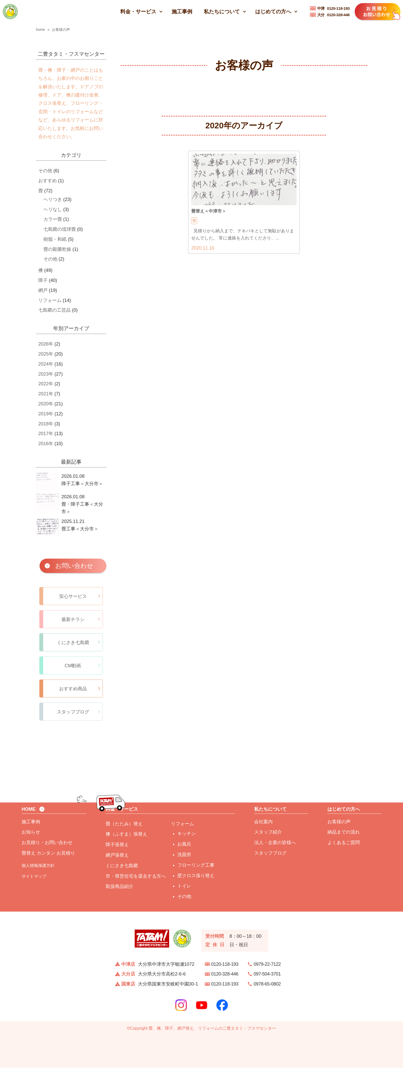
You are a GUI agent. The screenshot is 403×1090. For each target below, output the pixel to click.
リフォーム (49, 300)
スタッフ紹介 (268, 854)
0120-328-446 (333, 15)
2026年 (45, 344)
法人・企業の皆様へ (275, 864)
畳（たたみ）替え (124, 846)
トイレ (184, 908)
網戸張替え (117, 877)
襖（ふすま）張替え (126, 856)
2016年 (45, 443)
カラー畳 (52, 219)
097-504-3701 (267, 996)
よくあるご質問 (343, 864)
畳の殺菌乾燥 (57, 249)
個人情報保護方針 (38, 887)
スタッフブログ (270, 875)
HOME (28, 831)
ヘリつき (52, 199)
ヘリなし (52, 209)
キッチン (186, 856)
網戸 (43, 290)
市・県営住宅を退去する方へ (136, 898)
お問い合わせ (74, 565)
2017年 (45, 433)
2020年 (45, 403)
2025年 (45, 354)
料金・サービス (138, 11)
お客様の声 (339, 844)
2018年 (45, 423)
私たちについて (222, 11)
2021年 (45, 393)
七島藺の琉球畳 (59, 229)
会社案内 (263, 844)
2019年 (45, 413)
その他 (45, 170)
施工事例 (182, 11)
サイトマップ (34, 898)
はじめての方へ (273, 11)
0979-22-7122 (267, 986)
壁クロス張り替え (195, 898)
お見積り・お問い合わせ (47, 864)
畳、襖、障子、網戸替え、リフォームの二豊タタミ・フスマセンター (212, 1050)
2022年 (45, 383)
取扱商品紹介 (119, 909)
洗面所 (184, 876)
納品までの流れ (343, 854)
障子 (43, 280)
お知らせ (31, 854)
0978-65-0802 (267, 1006)
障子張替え (117, 866)
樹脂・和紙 (55, 239)
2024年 (45, 364)
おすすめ (47, 180)
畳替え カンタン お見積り (48, 875)
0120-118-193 (333, 8)
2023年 (45, 374)
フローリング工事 (195, 887)
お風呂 (184, 866)
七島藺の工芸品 (54, 310)
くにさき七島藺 (122, 888)
